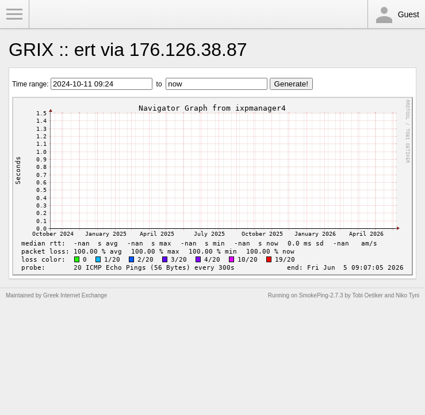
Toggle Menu (14, 14)
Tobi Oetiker (367, 295)
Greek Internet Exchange (75, 295)
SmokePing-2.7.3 (321, 295)
